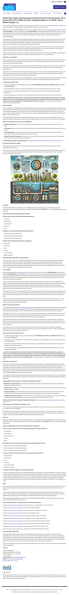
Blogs (11, 560)
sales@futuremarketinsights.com (19, 557)
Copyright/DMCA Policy (46, 589)
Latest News (6, 13)
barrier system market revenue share (12, 513)
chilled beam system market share (15, 507)
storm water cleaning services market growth (14, 59)
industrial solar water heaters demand (15, 510)
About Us (43, 13)
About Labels (28, 13)
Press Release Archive (15, 589)
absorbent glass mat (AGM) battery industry (17, 523)
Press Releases (17, 13)
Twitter (8, 560)
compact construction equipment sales (15, 528)
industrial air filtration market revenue (15, 526)
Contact (36, 13)
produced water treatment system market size (14, 505)
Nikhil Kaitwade (52, 101)
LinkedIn (4, 560)
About (8, 589)
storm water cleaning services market (52, 29)
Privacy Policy (55, 589)
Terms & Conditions (35, 589)
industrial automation (9, 260)
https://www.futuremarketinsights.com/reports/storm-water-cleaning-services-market (45, 140)
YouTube (15, 560)
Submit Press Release (25, 589)
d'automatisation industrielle (14, 472)
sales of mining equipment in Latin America (14, 521)
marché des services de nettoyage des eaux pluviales (30, 272)
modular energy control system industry (16, 518)
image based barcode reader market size (16, 515)
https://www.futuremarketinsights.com (15, 558)
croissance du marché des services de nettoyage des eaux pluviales (18, 307)
